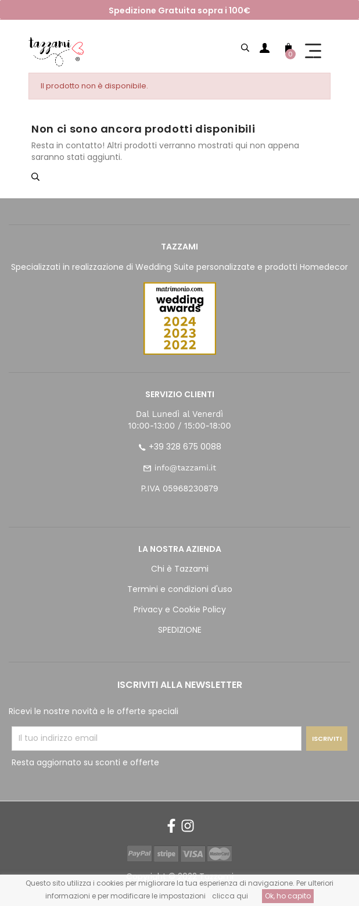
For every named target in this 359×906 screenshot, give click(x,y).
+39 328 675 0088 (185, 446)
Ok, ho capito (288, 896)
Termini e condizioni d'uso (179, 589)
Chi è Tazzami (180, 569)
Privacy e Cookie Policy (180, 609)
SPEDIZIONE (180, 630)
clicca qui (230, 896)
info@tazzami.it (185, 467)
